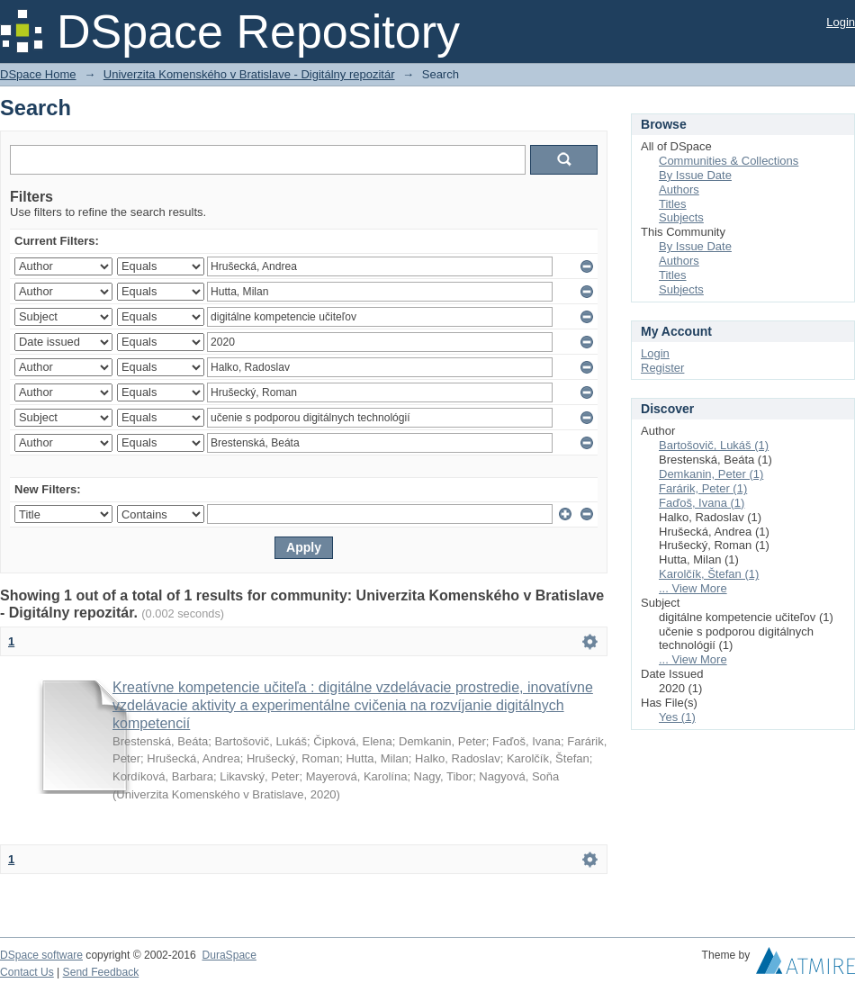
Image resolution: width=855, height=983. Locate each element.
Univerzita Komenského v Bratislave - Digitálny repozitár (249, 74)
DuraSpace (229, 955)
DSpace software (41, 955)
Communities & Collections (728, 160)
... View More (693, 588)
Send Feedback (101, 972)
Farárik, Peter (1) (703, 488)
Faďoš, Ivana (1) (701, 503)
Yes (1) (677, 717)
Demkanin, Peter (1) (711, 474)
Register (662, 367)
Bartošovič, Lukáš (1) (714, 445)
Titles (673, 204)
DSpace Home (38, 74)
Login (840, 22)
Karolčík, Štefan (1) (709, 574)
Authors (679, 189)
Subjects (681, 217)
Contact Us (27, 972)
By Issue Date (695, 175)
